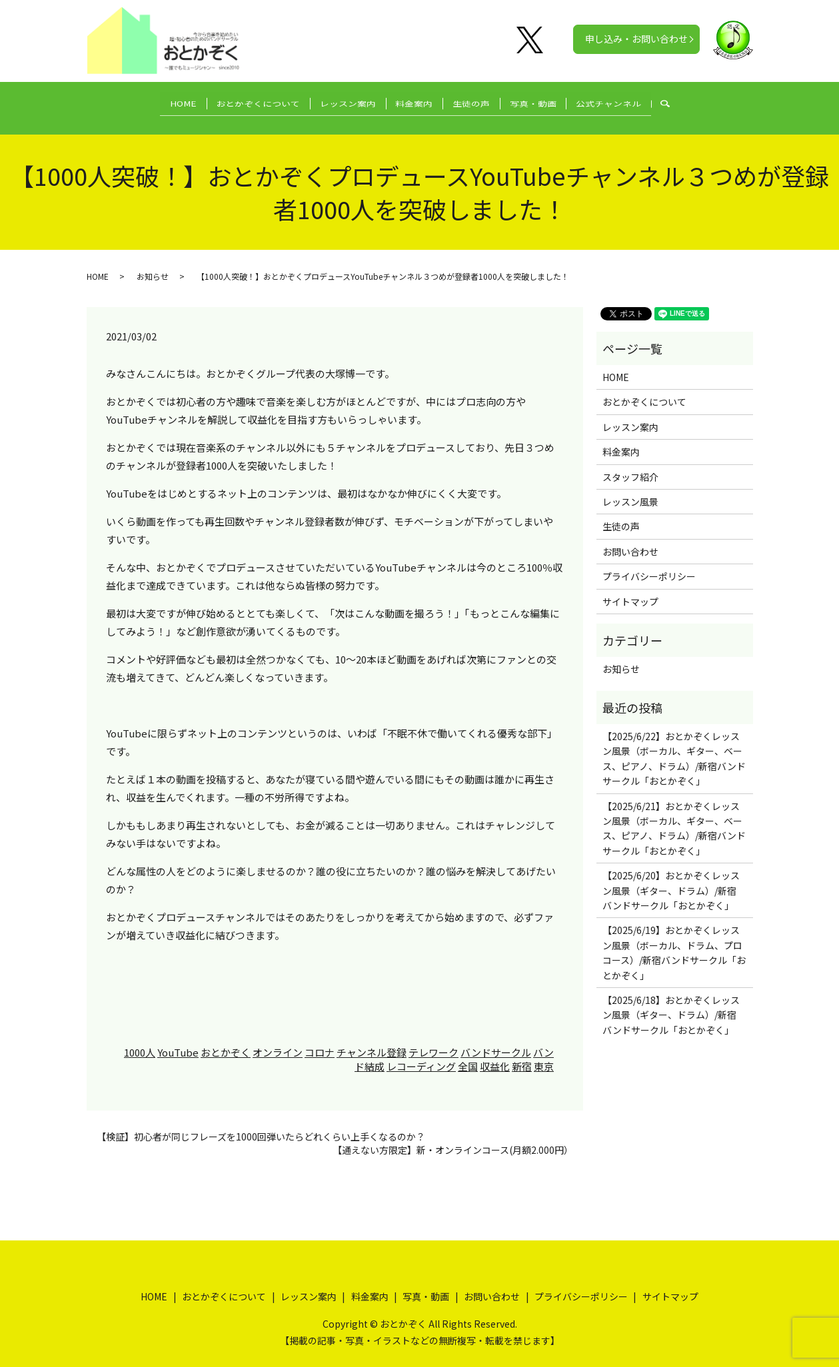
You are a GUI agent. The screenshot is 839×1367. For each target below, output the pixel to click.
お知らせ (153, 264)
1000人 (139, 1040)
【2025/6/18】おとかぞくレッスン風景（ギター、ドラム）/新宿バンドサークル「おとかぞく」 (671, 1003)
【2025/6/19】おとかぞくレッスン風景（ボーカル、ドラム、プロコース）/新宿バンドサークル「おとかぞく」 (674, 941)
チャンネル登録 (372, 1040)
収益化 (495, 1054)
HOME (158, 101)
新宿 (522, 1054)
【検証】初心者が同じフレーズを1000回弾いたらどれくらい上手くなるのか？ (261, 1125)
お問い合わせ (630, 539)
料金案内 (414, 101)
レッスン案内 (340, 101)
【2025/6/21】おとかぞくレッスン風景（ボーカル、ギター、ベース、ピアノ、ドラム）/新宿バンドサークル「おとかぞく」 (674, 816)
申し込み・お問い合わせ (636, 38)
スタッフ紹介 (630, 465)
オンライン (278, 1040)
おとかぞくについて (242, 101)
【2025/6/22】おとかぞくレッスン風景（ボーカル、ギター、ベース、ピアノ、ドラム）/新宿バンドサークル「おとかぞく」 (674, 746)
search (701, 102)
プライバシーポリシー (649, 564)
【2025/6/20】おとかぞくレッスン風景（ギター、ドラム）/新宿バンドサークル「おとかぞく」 (671, 879)
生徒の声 (479, 101)
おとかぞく (226, 1040)
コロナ (320, 1040)
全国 (468, 1054)
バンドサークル (495, 1040)
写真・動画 (549, 101)
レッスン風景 (630, 489)
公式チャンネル (633, 101)
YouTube (178, 1040)
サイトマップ (630, 589)
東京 (544, 1054)
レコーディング (421, 1054)
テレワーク (433, 1040)
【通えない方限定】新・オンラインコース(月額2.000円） (453, 1138)
